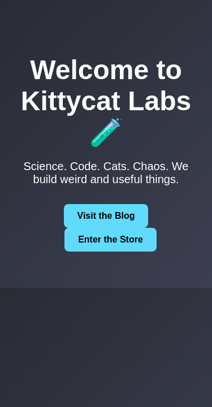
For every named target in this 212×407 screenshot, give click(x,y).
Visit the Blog (106, 215)
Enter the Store (110, 239)
